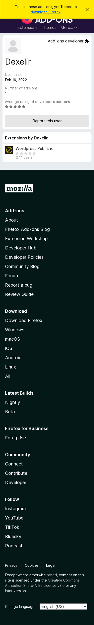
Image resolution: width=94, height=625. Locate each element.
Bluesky (13, 536)
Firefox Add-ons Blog (27, 229)
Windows (14, 329)
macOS (12, 339)
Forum (11, 275)
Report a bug (18, 285)
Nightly (12, 402)
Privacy (11, 565)
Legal (50, 565)
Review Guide (19, 294)
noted (52, 575)
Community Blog (22, 266)
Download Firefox (23, 320)
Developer (15, 482)
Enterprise (15, 437)
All (7, 376)
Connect (14, 463)
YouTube (14, 517)
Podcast (14, 545)
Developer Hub (20, 247)
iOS (8, 348)
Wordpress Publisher (35, 148)
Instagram (15, 508)
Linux (10, 367)
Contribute (16, 473)
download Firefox (46, 12)
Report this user (47, 120)
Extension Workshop (26, 238)
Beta (10, 411)
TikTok (12, 527)
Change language (20, 606)
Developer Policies (24, 257)
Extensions (27, 27)
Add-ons (14, 210)
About (11, 220)
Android (13, 357)
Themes (49, 27)
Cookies (32, 565)
